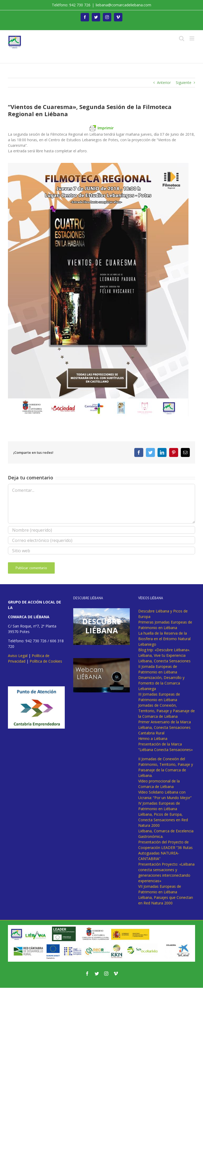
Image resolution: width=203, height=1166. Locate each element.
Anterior (164, 82)
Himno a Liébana (152, 738)
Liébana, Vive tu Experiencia (162, 655)
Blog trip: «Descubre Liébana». (164, 649)
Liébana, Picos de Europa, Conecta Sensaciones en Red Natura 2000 (163, 820)
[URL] (101, 550)
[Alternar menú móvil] (192, 38)
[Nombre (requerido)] (101, 530)
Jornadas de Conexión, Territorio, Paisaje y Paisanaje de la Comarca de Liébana (166, 711)
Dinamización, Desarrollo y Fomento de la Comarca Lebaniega (161, 683)
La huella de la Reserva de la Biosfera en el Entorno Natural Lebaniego (164, 639)
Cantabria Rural (151, 732)
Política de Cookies (46, 661)
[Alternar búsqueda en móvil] (181, 38)
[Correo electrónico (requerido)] (101, 540)
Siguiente (183, 82)
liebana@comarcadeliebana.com (123, 4)
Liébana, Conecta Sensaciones (164, 660)
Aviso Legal (17, 655)
